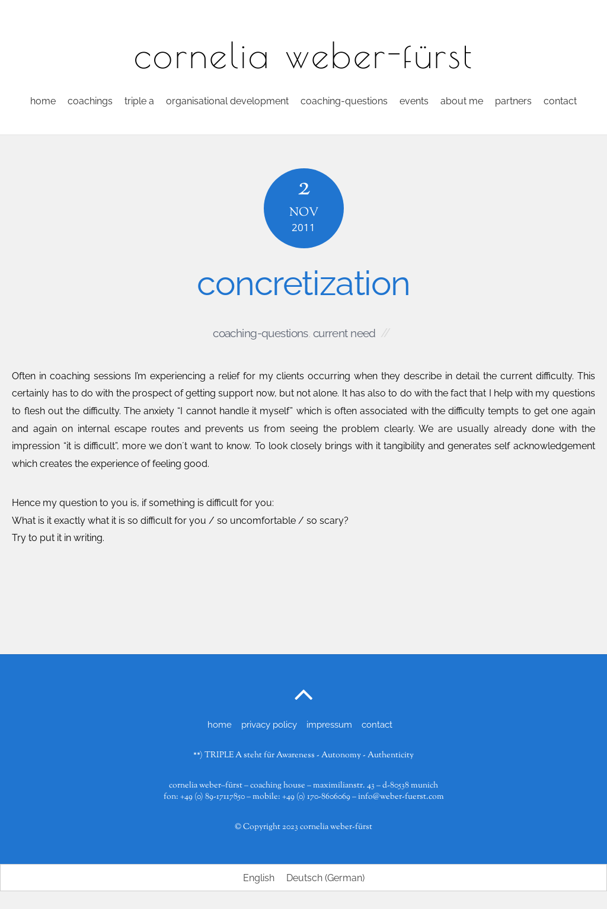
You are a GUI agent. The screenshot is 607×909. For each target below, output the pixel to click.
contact (560, 101)
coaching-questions (344, 101)
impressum (329, 724)
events (414, 101)
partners (513, 101)
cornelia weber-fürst (336, 827)
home (43, 101)
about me (461, 101)
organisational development (227, 101)
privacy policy (269, 724)
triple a (139, 101)
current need (344, 333)
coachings (90, 101)
